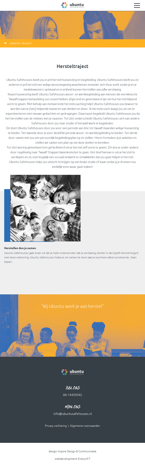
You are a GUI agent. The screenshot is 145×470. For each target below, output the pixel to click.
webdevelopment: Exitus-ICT (72, 458)
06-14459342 (72, 395)
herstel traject (21, 43)
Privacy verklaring (56, 425)
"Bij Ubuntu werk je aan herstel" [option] (72, 306)
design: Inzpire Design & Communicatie (72, 451)
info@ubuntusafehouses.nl (72, 413)
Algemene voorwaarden (85, 425)
